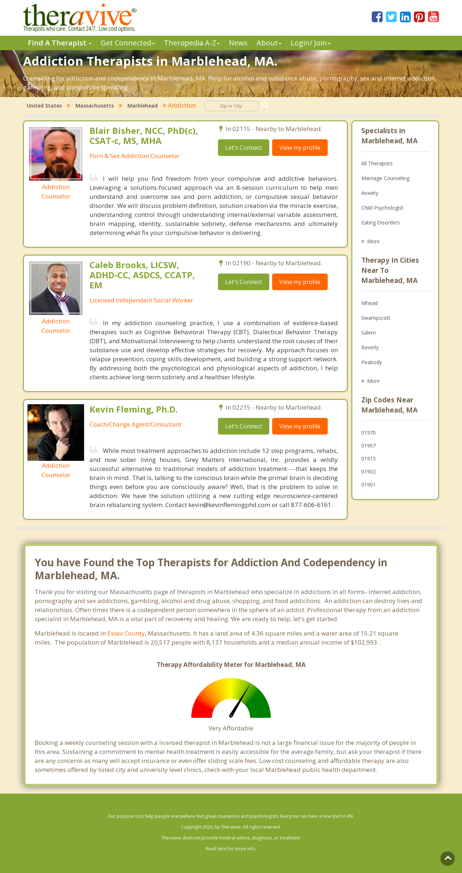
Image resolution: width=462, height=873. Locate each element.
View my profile (300, 148)
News (238, 43)
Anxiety (369, 192)
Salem (368, 332)
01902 (368, 471)
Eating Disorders (380, 222)
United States (44, 105)
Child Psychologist (382, 207)
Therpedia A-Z (192, 43)
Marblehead (142, 105)
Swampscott (376, 317)
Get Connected (128, 43)
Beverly (370, 347)
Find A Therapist (60, 43)
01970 (368, 432)
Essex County (126, 633)
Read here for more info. (231, 849)
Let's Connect (243, 148)
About (269, 43)
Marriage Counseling (385, 178)
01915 (368, 458)
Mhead (369, 303)
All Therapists (377, 163)
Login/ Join (311, 43)
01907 (368, 445)
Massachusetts (94, 105)
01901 (368, 484)
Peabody (371, 362)
